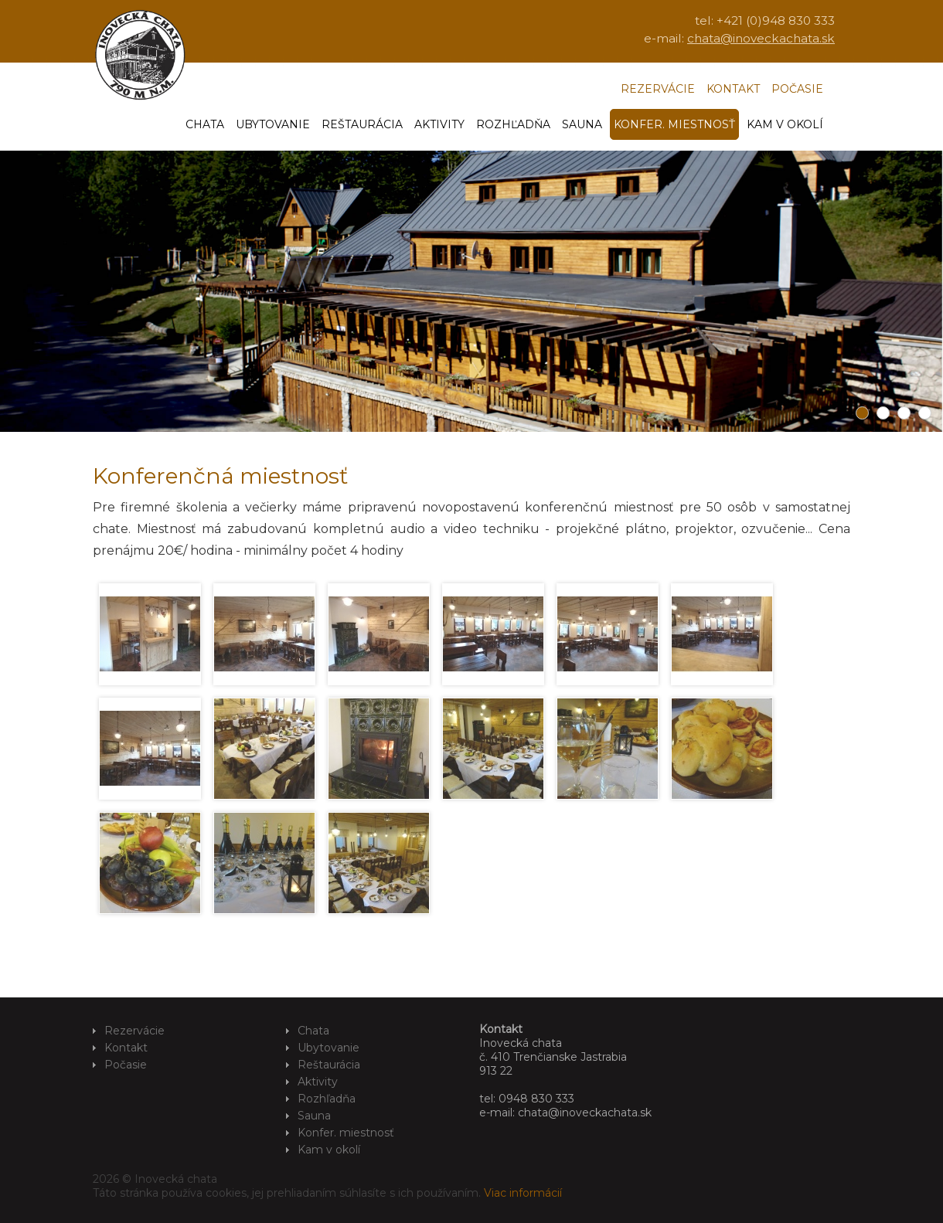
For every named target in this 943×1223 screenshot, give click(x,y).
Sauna (582, 124)
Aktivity (439, 124)
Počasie (797, 89)
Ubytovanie (273, 124)
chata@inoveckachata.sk (761, 38)
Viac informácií (523, 1193)
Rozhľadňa (513, 124)
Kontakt (733, 89)
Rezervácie (658, 89)
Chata (205, 124)
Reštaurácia (362, 124)
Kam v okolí (785, 124)
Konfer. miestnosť (674, 124)
